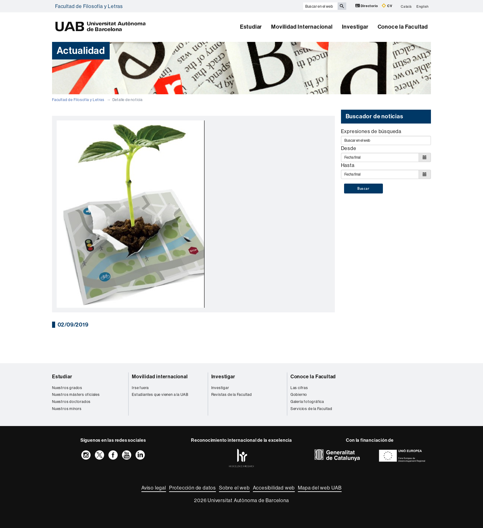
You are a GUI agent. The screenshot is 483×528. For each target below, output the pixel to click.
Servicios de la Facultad (311, 408)
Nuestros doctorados (71, 401)
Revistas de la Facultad (231, 394)
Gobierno (298, 394)
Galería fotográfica (307, 401)
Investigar (355, 26)
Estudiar (251, 26)
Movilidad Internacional (301, 26)
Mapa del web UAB (320, 488)
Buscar (363, 188)
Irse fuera (140, 387)
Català (406, 6)
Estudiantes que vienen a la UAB (160, 394)
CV (387, 5)
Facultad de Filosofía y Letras (89, 6)
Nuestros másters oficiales (76, 394)
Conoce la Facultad (403, 26)
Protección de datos (192, 488)
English (422, 6)
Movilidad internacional (160, 377)
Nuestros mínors (67, 408)
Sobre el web (234, 488)
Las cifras (299, 387)
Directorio (367, 5)
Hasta (348, 165)
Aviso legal (153, 488)
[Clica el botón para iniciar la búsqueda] (342, 6)
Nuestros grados (67, 387)
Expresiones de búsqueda (371, 131)
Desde (348, 148)
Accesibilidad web (274, 488)
